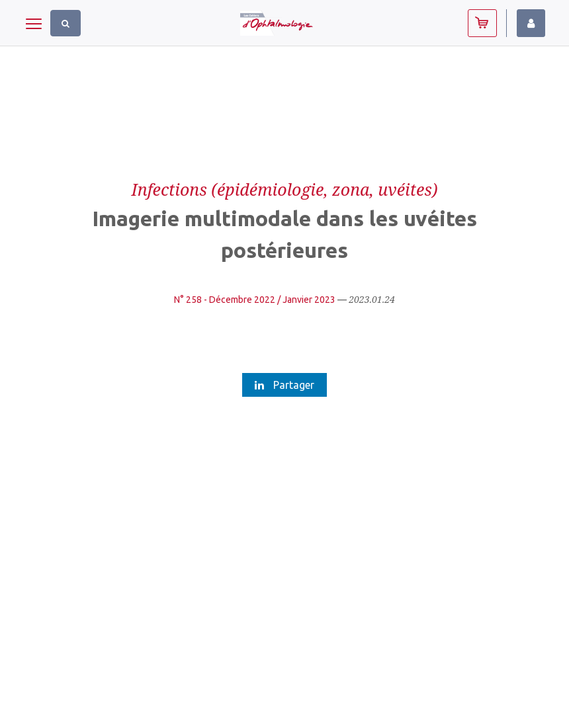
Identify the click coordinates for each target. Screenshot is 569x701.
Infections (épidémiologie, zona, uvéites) (285, 189)
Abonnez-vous (482, 23)
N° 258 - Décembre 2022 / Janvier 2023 (254, 299)
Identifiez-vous (531, 23)
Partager (284, 385)
